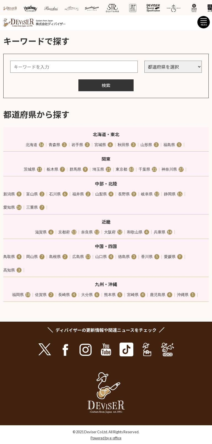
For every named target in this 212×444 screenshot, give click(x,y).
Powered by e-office (106, 438)
